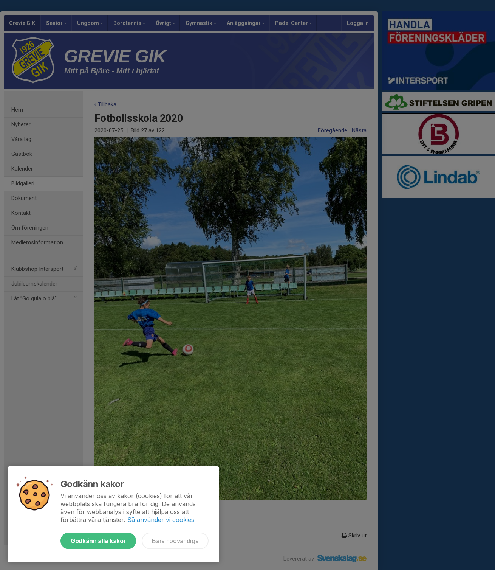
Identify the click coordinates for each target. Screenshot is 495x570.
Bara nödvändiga (175, 541)
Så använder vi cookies (160, 519)
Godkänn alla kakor (98, 541)
